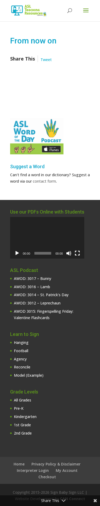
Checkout (47, 476)
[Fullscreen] (77, 253)
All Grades (22, 400)
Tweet (46, 59)
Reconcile (22, 367)
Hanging (21, 342)
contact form (44, 181)
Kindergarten (25, 416)
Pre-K (18, 408)
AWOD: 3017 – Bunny (32, 278)
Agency (20, 359)
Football (21, 350)
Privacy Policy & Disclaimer (56, 464)
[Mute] (68, 253)
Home (19, 464)
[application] (47, 238)
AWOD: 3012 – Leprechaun (37, 303)
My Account (67, 470)
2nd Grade (23, 433)
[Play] (17, 253)
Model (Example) (28, 375)
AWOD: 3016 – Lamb (32, 286)
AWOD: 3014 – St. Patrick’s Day (41, 294)
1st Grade (22, 424)
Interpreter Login (33, 470)
